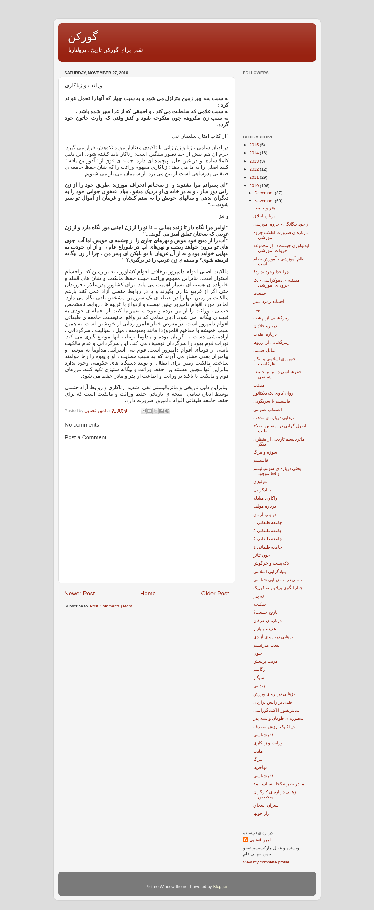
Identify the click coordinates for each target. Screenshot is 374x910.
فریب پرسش (265, 661)
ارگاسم (260, 669)
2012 (254, 169)
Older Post (215, 593)
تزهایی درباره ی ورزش (274, 694)
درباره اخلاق (264, 216)
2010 (254, 185)
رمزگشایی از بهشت (271, 318)
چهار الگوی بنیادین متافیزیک (278, 587)
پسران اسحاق (266, 805)
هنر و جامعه (264, 208)
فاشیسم (260, 460)
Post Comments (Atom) (111, 606)
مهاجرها (260, 767)
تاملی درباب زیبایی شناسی (277, 579)
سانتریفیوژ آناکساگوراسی (276, 710)
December (265, 193)
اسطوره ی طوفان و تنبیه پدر (279, 718)
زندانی (259, 686)
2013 (254, 161)
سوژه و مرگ (265, 452)
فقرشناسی (263, 735)
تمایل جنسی (264, 350)
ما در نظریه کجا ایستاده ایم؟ (278, 784)
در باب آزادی (264, 514)
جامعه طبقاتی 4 (267, 522)
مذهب (258, 385)
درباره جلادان (265, 326)
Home (148, 593)
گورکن (83, 36)
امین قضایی (260, 840)
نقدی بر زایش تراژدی (272, 702)
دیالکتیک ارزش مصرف (274, 726)
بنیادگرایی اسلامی (269, 571)
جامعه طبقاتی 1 (267, 547)
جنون (258, 653)
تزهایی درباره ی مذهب (273, 417)
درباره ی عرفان (267, 620)
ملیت (258, 751)
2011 (254, 177)
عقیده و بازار (264, 628)
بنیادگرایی (262, 490)
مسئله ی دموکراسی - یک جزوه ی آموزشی (276, 283)
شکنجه (259, 604)
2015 (254, 144)
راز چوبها (261, 813)
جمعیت (259, 293)
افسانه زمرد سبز (268, 301)
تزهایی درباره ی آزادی (273, 636)
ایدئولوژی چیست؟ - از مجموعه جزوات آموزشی (281, 248)
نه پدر (258, 596)
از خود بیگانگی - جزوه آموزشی (281, 224)
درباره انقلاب (265, 334)
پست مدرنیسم (266, 645)
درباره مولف (264, 506)
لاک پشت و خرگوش (271, 563)
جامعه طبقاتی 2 (267, 538)
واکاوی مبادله (265, 498)
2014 (254, 152)
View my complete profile (266, 862)
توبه (256, 309)
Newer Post (80, 593)
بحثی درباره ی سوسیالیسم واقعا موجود (277, 471)
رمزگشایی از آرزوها (271, 342)
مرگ (257, 759)
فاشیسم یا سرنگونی (271, 401)
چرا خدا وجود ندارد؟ (271, 272)
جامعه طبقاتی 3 (267, 530)
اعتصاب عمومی (267, 409)
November (265, 201)
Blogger (220, 886)
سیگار (258, 677)
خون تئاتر (261, 555)
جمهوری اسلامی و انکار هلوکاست (274, 361)
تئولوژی (260, 481)
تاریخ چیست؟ (265, 612)
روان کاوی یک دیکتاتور (273, 393)
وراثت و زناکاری (268, 743)
